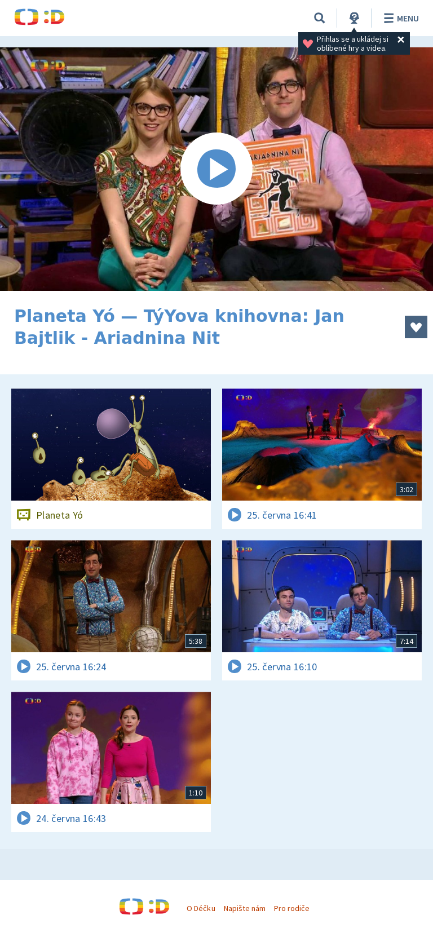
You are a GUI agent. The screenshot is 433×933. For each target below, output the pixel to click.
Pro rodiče (292, 908)
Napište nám (245, 908)
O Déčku (201, 908)
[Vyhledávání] (320, 18)
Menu (399, 18)
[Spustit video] (216, 169)
